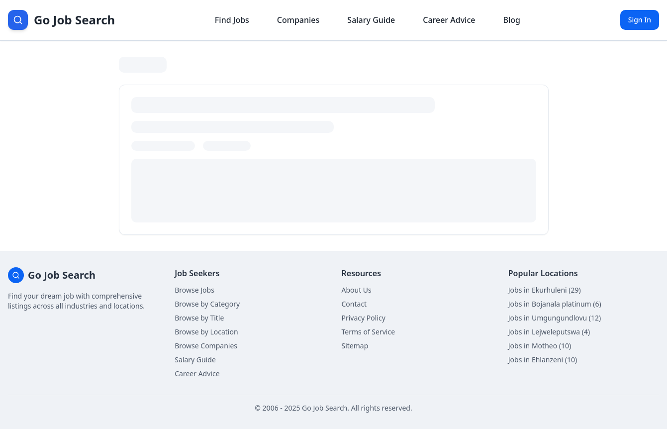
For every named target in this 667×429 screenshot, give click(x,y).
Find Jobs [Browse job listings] (232, 19)
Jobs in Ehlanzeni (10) (542, 359)
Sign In (639, 19)
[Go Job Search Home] (61, 20)
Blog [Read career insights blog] (511, 19)
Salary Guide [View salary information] (371, 19)
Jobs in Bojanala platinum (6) (554, 304)
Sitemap (355, 345)
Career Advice (197, 373)
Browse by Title (199, 317)
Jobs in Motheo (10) (539, 345)
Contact (354, 304)
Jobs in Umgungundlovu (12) (554, 317)
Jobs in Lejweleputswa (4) (549, 331)
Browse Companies (206, 345)
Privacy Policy (363, 317)
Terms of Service (368, 331)
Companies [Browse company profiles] (298, 19)
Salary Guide (195, 359)
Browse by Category (207, 304)
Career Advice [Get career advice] (449, 19)
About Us (357, 290)
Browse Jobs (194, 290)
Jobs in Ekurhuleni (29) (544, 290)
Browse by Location (206, 331)
